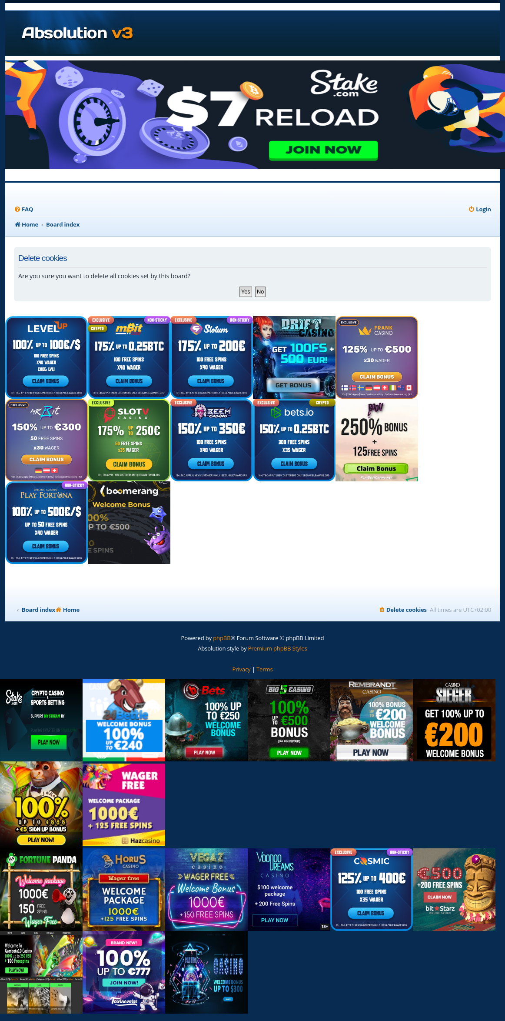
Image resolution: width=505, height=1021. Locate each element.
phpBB (221, 638)
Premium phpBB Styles (277, 648)
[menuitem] (23, 209)
